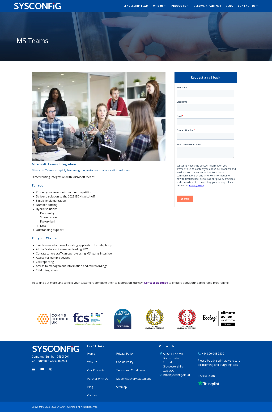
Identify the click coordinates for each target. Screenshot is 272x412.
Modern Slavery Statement (133, 379)
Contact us (247, 5)
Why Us (158, 5)
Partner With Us (97, 379)
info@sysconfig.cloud (176, 375)
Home (91, 354)
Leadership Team (136, 5)
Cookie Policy (124, 362)
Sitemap (121, 387)
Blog (229, 5)
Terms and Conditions (130, 370)
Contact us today (156, 283)
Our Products (96, 370)
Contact (92, 395)
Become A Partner (207, 5)
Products (178, 5)
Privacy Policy (125, 354)
